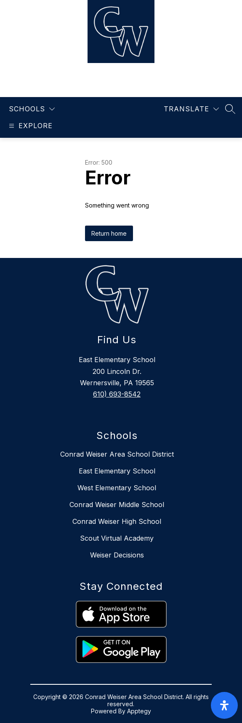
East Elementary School (117, 471)
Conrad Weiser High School (116, 521)
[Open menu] (30, 126)
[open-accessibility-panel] (224, 705)
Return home (109, 233)
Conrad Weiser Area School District (117, 454)
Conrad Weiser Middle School (116, 504)
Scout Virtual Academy (117, 538)
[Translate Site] (191, 109)
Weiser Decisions (117, 555)
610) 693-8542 (117, 394)
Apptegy (139, 711)
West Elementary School (116, 488)
